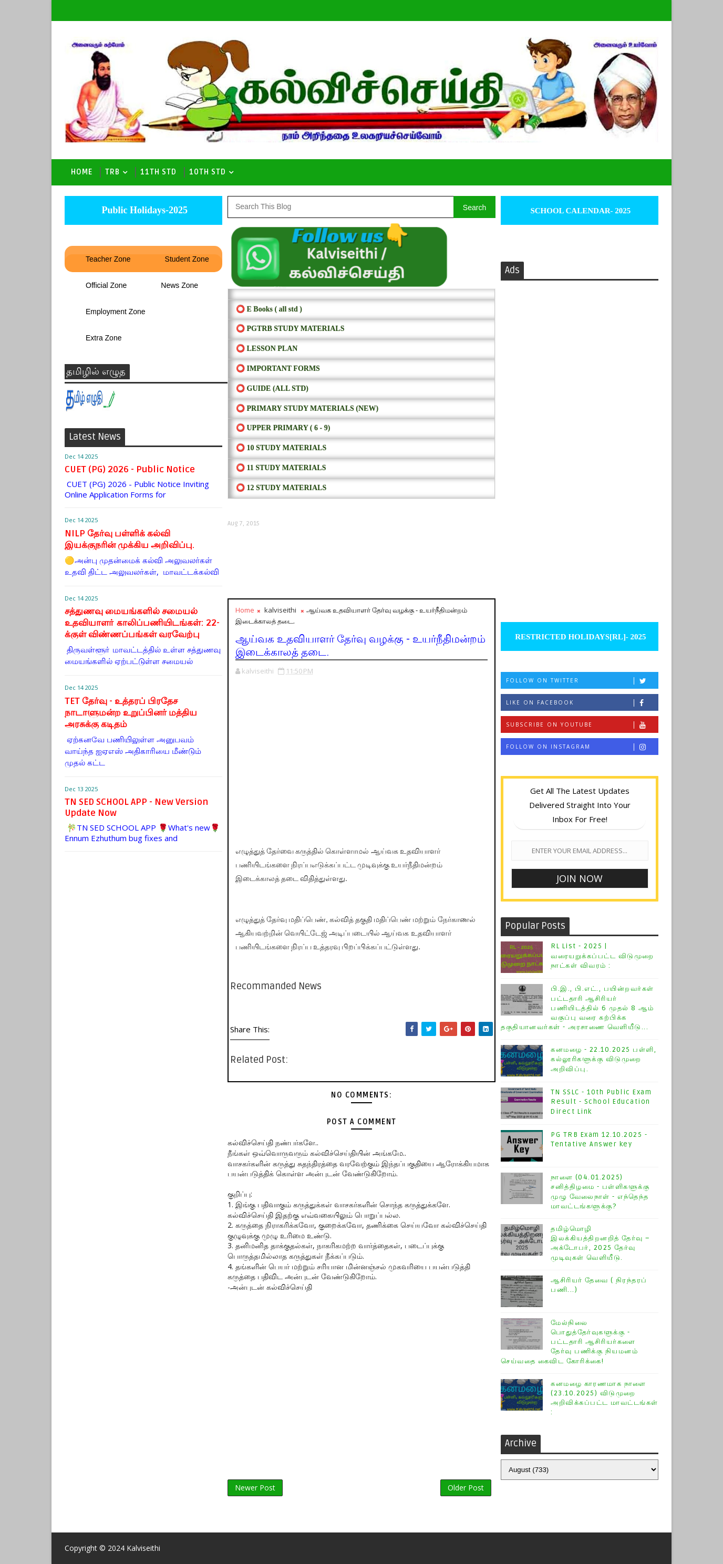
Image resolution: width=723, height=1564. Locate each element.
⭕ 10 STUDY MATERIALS (281, 448)
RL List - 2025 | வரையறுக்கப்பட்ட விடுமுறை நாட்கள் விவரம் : (602, 955)
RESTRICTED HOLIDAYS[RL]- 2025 (579, 637)
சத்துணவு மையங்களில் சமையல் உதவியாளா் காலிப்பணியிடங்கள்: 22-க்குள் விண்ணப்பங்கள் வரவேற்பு (142, 623)
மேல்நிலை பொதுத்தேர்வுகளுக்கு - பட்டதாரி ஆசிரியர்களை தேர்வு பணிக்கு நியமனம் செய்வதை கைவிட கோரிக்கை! (569, 1342)
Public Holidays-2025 (143, 210)
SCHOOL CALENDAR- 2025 (580, 210)
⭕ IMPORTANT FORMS (278, 368)
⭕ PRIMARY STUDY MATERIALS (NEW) (307, 408)
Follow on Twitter (582, 681)
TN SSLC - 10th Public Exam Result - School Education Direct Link (601, 1101)
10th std (207, 172)
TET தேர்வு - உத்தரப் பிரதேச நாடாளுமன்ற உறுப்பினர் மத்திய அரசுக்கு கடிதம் (131, 713)
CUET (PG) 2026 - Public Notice (130, 469)
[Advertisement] (361, 562)
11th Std (158, 172)
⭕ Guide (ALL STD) (272, 388)
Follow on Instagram (582, 747)
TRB (112, 172)
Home (81, 172)
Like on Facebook (582, 703)
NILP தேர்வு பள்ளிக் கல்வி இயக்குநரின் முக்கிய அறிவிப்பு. (129, 539)
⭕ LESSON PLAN (266, 349)
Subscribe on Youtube (582, 725)
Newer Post (255, 1488)
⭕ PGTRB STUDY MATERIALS (290, 329)
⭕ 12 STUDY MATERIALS (281, 488)
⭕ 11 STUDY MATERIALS (281, 468)
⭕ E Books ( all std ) (269, 309)
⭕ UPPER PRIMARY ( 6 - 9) (283, 428)
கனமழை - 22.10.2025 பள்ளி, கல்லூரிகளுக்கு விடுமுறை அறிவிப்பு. (603, 1059)
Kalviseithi (143, 1548)
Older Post (466, 1488)
